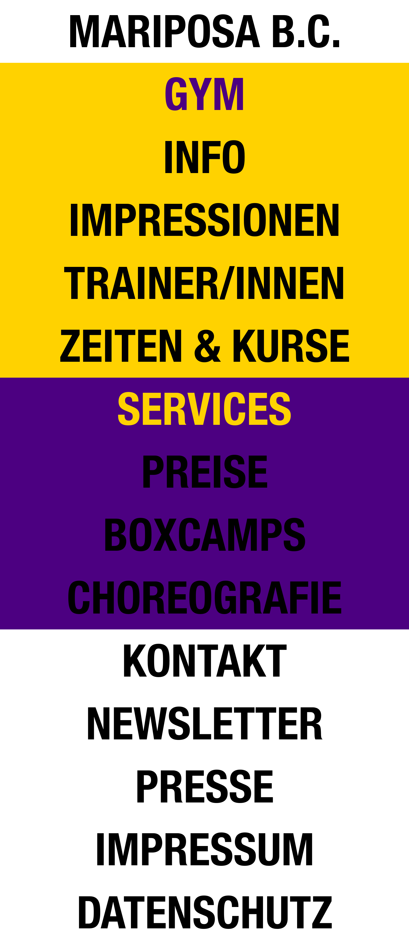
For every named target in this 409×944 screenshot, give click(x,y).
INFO (204, 157)
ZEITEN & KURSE (204, 346)
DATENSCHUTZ (204, 912)
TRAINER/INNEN (204, 283)
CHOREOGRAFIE (204, 598)
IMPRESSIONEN (204, 220)
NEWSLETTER (204, 723)
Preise (204, 472)
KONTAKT (204, 661)
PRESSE (204, 786)
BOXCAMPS (204, 535)
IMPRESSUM (205, 849)
